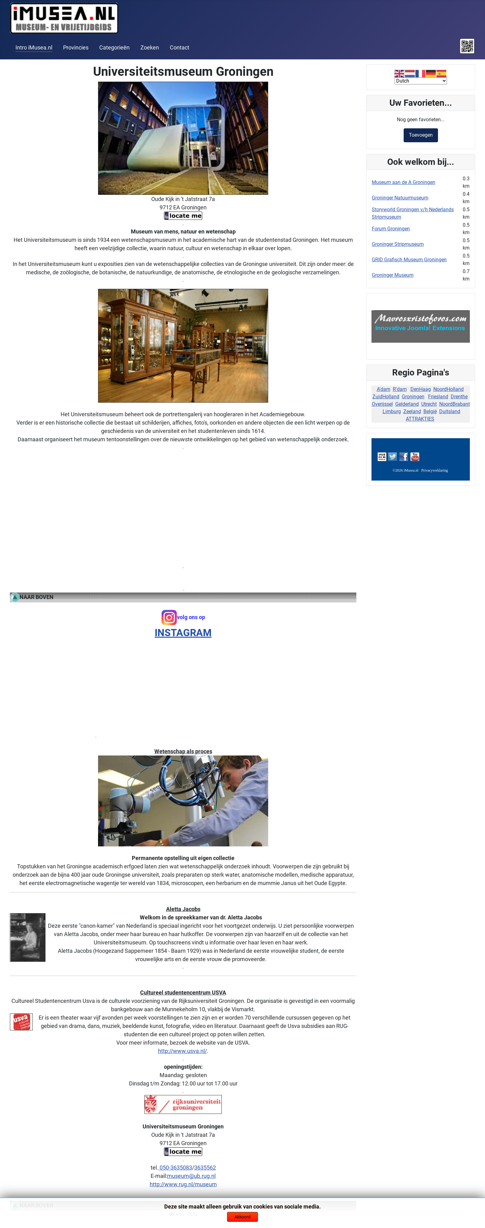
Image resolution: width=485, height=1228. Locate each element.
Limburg (392, 411)
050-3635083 (175, 1167)
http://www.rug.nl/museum (183, 1184)
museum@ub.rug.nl (191, 1176)
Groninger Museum (393, 275)
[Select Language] (421, 80)
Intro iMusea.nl (33, 48)
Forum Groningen (391, 229)
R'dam (400, 389)
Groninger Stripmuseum (398, 244)
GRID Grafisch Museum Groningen (409, 260)
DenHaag (420, 389)
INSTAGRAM (183, 633)
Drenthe (459, 397)
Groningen (413, 397)
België (430, 411)
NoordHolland (448, 389)
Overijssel (382, 404)
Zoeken (149, 48)
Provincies (75, 48)
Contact (179, 48)
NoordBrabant (454, 404)
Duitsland (449, 411)
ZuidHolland (385, 397)
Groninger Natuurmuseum (400, 198)
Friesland (438, 397)
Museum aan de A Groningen (403, 182)
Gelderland (407, 404)
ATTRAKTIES (420, 419)
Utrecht (429, 404)
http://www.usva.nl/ (182, 1051)
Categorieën (114, 48)
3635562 (205, 1167)
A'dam (383, 389)
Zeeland (412, 411)
